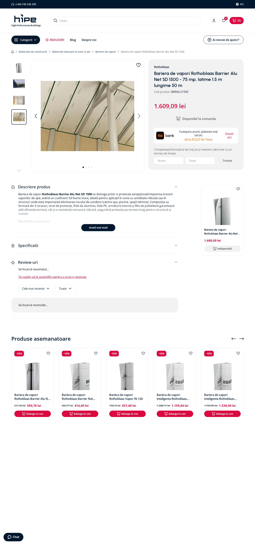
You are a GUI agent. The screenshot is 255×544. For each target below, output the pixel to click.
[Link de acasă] (12, 51)
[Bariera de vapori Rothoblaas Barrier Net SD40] (80, 384)
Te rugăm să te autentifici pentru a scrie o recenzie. (52, 277)
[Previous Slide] (234, 339)
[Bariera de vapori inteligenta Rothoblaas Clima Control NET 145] (222, 384)
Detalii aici (229, 135)
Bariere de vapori (105, 51)
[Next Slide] (241, 339)
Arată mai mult (98, 227)
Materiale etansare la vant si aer (71, 51)
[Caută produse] (55, 20)
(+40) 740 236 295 (26, 4)
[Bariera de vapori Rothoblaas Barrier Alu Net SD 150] (33, 384)
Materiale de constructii (33, 51)
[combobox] (125, 20)
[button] (87, 116)
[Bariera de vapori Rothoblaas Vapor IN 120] (127, 384)
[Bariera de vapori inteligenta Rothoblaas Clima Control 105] (175, 384)
